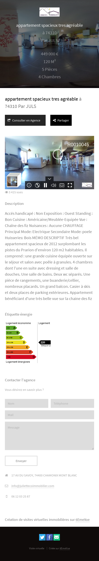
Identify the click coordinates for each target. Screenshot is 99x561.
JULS (53, 40)
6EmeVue (83, 519)
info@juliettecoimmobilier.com (32, 486)
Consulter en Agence (24, 120)
